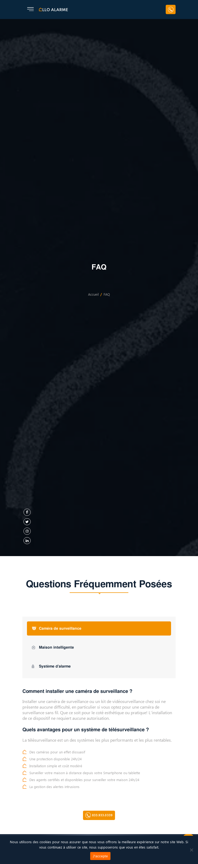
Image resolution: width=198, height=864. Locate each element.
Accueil (93, 294)
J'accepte (100, 856)
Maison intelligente (53, 647)
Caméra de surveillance (56, 628)
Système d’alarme (51, 666)
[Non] (191, 850)
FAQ (107, 294)
